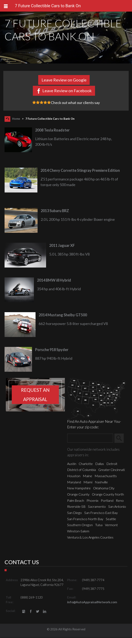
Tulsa (98, 525)
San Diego (74, 513)
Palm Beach (75, 500)
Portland (107, 500)
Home (16, 118)
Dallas (99, 464)
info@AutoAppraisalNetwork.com (92, 602)
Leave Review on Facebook (67, 90)
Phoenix (92, 500)
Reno (120, 500)
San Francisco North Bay (85, 519)
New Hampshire (79, 488)
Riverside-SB (76, 506)
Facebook (30, 611)
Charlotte (86, 464)
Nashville (101, 482)
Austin (71, 464)
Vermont (111, 525)
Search (121, 438)
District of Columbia (81, 470)
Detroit (111, 464)
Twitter (37, 611)
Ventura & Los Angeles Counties (90, 537)
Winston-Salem (78, 531)
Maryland (74, 482)
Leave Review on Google (64, 79)
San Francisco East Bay (101, 513)
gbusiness (23, 611)
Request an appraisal (35, 394)
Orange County (78, 494)
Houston (73, 476)
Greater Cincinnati (111, 470)
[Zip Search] (90, 438)
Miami (87, 482)
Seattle (111, 519)
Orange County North (108, 494)
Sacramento (97, 506)
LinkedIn (44, 611)
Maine (87, 476)
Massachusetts (106, 476)
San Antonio (117, 506)
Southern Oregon (80, 525)
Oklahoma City (103, 488)
